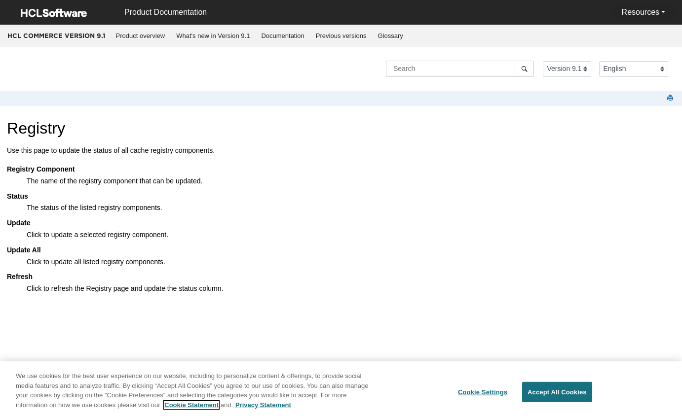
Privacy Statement (263, 407)
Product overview (140, 35)
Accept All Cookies (557, 394)
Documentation (282, 35)
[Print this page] (671, 98)
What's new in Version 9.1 (213, 35)
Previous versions (341, 35)
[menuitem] (140, 36)
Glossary (390, 35)
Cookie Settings (482, 394)
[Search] (524, 68)
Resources (640, 12)
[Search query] (460, 68)
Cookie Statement (191, 407)
